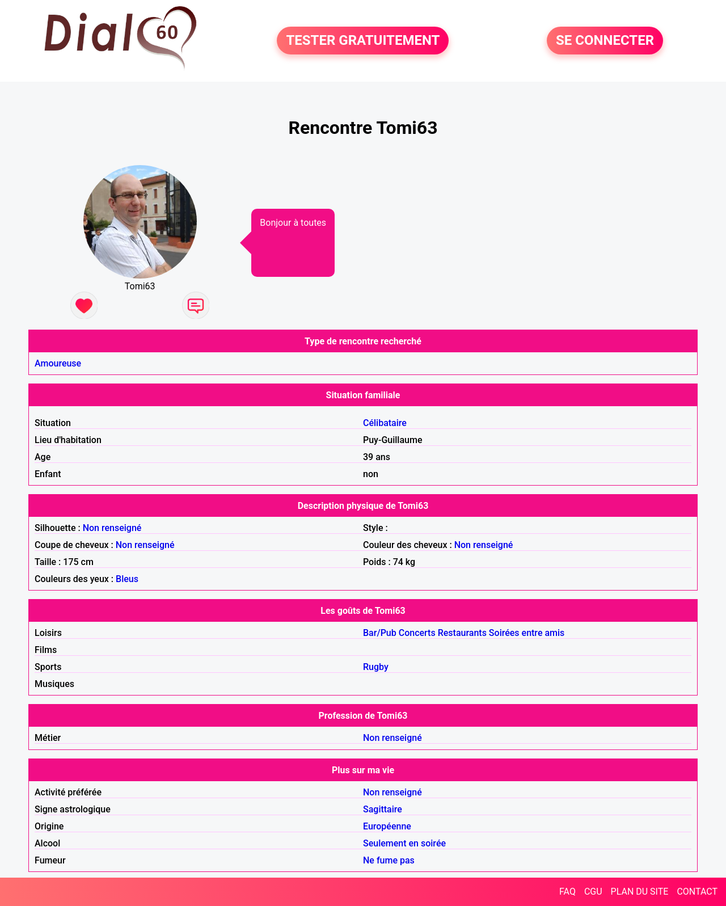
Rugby (376, 666)
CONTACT (697, 891)
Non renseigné (112, 527)
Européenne (387, 826)
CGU (593, 891)
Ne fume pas (389, 860)
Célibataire (385, 423)
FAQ (567, 891)
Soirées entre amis (526, 632)
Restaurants (462, 632)
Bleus (127, 579)
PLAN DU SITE (640, 891)
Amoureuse (58, 363)
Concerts (417, 632)
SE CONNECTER (605, 41)
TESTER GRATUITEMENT (363, 41)
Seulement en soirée (404, 843)
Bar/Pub (379, 632)
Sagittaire (382, 809)
